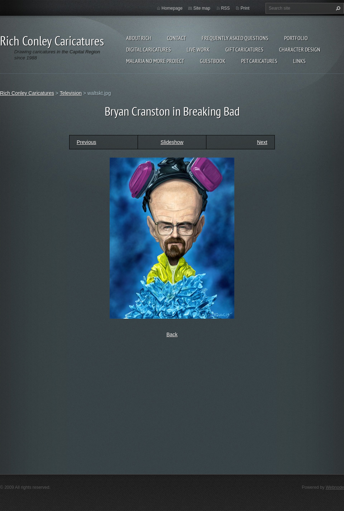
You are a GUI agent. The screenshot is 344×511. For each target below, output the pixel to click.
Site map (201, 8)
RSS (225, 8)
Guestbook (212, 60)
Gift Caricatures (244, 49)
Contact (176, 38)
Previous (86, 142)
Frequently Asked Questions (235, 38)
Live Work (198, 49)
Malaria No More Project (155, 60)
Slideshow (172, 142)
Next (262, 142)
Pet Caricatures (259, 60)
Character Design (299, 49)
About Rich (138, 38)
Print (244, 8)
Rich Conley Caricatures (27, 93)
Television (71, 93)
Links (299, 60)
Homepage (172, 8)
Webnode (335, 487)
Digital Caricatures (148, 49)
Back (171, 334)
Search (337, 8)
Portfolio (296, 38)
